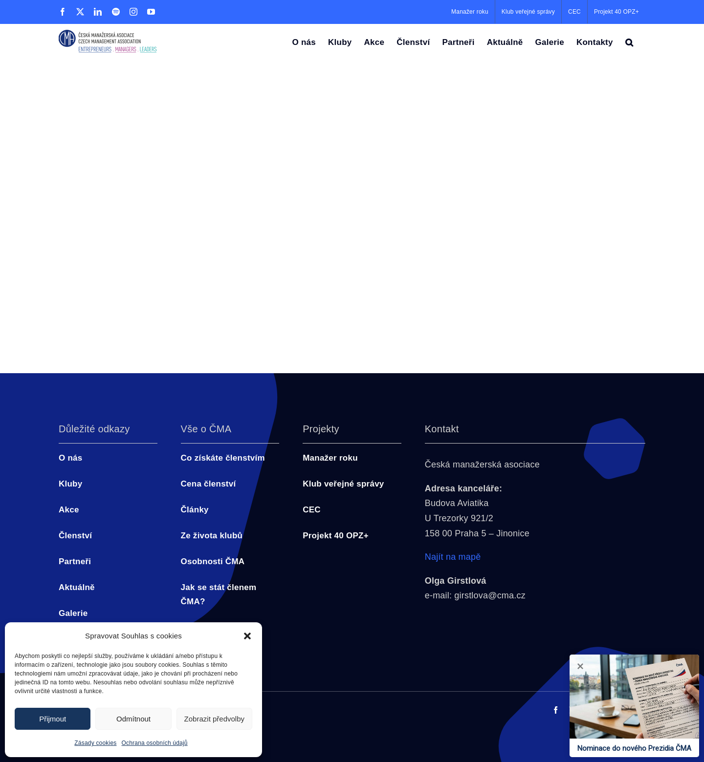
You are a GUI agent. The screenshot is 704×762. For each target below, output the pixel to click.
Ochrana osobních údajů (155, 743)
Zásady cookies (95, 743)
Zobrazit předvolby (214, 719)
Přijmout (52, 719)
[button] (247, 636)
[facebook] (555, 710)
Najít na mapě (453, 557)
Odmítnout (133, 719)
